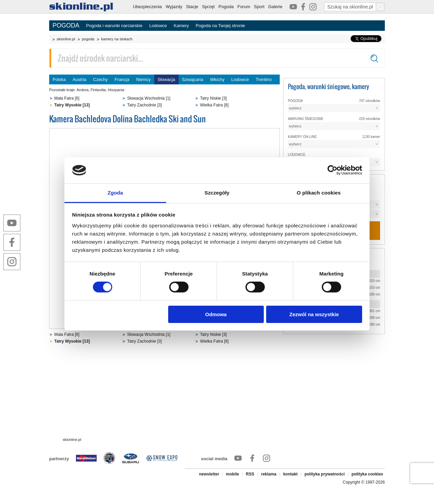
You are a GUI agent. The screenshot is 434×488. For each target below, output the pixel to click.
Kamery (181, 25)
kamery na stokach (116, 39)
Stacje (192, 6)
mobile (232, 474)
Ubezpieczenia (147, 6)
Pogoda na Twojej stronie (220, 25)
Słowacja (166, 79)
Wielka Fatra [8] (214, 105)
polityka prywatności (324, 474)
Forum (243, 6)
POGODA (66, 25)
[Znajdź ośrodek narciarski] (217, 58)
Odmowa (215, 314)
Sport (259, 6)
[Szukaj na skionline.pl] (380, 6)
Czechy (100, 79)
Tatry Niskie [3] (213, 98)
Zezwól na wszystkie (314, 314)
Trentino (264, 79)
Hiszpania (116, 90)
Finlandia (98, 90)
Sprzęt (208, 6)
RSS (250, 474)
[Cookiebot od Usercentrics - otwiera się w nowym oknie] (332, 170)
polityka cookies (367, 474)
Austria (79, 79)
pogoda (88, 39)
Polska (59, 79)
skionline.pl (66, 39)
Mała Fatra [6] (66, 98)
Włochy (217, 79)
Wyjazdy (173, 6)
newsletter (209, 474)
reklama (268, 474)
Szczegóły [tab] (216, 193)
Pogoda (226, 6)
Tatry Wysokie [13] (72, 105)
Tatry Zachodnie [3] (144, 105)
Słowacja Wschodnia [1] (148, 98)
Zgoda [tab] (115, 193)
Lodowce (158, 25)
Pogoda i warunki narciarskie (114, 25)
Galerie (275, 6)
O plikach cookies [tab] (318, 193)
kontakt (290, 474)
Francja (122, 79)
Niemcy (143, 79)
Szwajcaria (192, 79)
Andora (82, 90)
